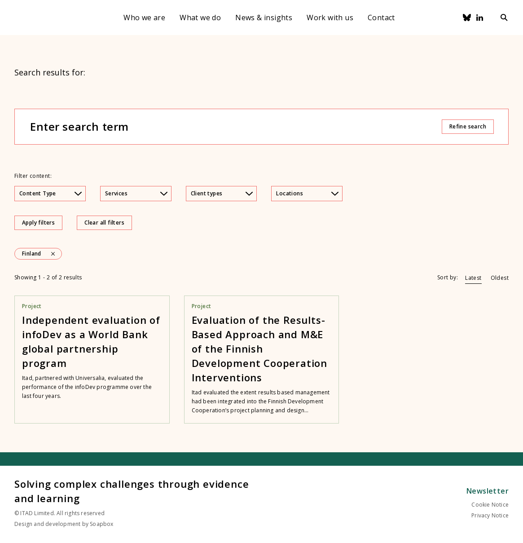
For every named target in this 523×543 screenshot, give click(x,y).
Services (136, 193)
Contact (381, 17)
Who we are (144, 17)
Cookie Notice (490, 504)
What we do (200, 17)
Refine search (467, 126)
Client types (222, 193)
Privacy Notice (490, 515)
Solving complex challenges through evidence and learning (131, 491)
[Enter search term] (235, 127)
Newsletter (487, 491)
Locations (307, 193)
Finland (31, 253)
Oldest (500, 278)
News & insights (263, 17)
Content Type (50, 193)
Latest (473, 278)
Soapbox (101, 524)
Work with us (330, 17)
